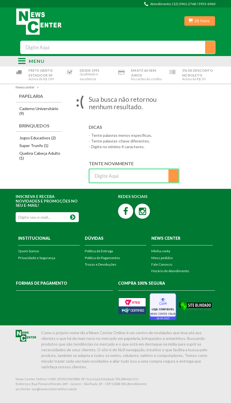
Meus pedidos (162, 258)
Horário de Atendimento (170, 271)
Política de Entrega (99, 251)
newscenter (25, 87)
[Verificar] (195, 305)
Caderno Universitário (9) (38, 111)
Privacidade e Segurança (36, 258)
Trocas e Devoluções (100, 264)
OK (73, 216)
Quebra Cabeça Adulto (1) (39, 155)
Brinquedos (34, 125)
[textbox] (117, 47)
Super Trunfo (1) (33, 145)
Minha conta (160, 251)
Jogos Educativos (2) (37, 137)
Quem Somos (28, 251)
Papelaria (31, 96)
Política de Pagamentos (102, 258)
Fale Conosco (161, 264)
